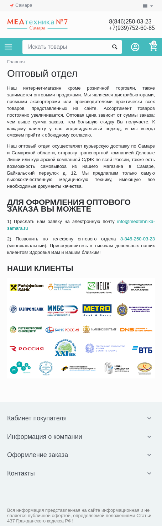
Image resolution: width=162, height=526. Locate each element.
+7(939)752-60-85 (132, 28)
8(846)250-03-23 (130, 21)
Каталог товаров (9, 47)
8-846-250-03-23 (137, 238)
